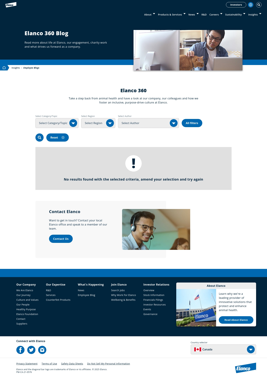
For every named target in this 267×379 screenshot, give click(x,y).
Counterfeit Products (58, 299)
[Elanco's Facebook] (20, 350)
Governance (150, 314)
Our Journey (23, 295)
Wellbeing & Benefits (123, 299)
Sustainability (233, 14)
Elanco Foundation (27, 314)
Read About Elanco (236, 319)
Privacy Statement (26, 363)
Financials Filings (153, 299)
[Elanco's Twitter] (31, 350)
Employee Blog (86, 295)
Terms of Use (49, 363)
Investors (236, 4)
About (148, 14)
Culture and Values (27, 299)
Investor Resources (154, 304)
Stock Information (153, 295)
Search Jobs (118, 290)
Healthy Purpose (26, 309)
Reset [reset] (57, 137)
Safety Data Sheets (72, 363)
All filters (192, 123)
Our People (23, 304)
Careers (214, 14)
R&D (204, 14)
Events (147, 309)
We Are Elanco (24, 290)
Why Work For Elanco (123, 295)
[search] (39, 137)
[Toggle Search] (259, 4)
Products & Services (170, 14)
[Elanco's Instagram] (42, 350)
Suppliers (21, 323)
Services (51, 295)
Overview (148, 290)
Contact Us (61, 239)
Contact (20, 318)
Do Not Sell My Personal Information (108, 363)
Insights (253, 14)
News (191, 14)
